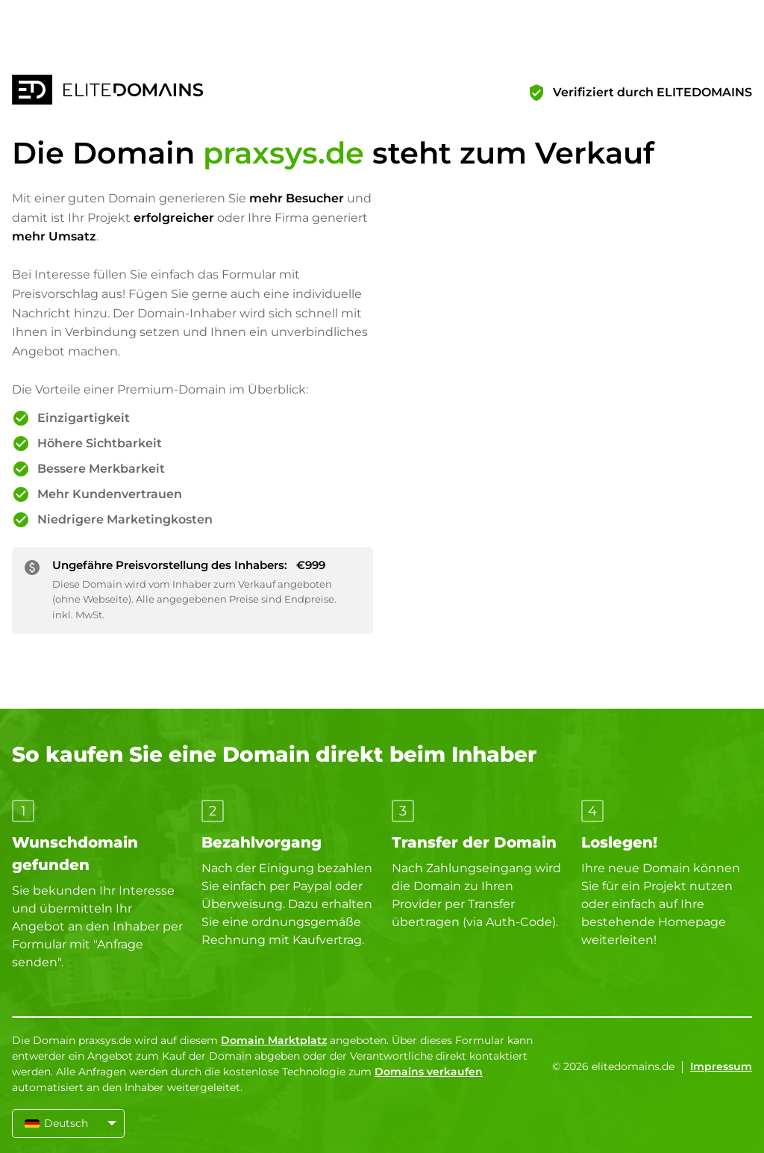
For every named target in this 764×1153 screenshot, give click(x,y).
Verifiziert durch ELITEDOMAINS (652, 92)
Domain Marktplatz (274, 1040)
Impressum (721, 1066)
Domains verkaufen (429, 1071)
